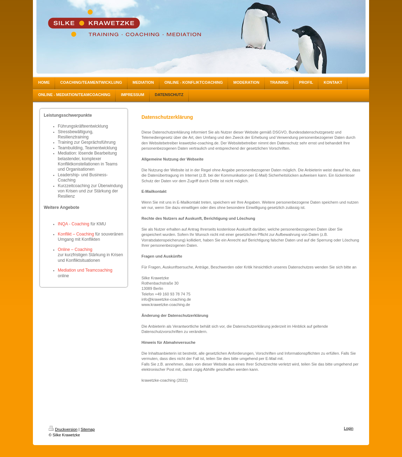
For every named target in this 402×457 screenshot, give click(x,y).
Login (348, 428)
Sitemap (88, 429)
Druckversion (63, 429)
